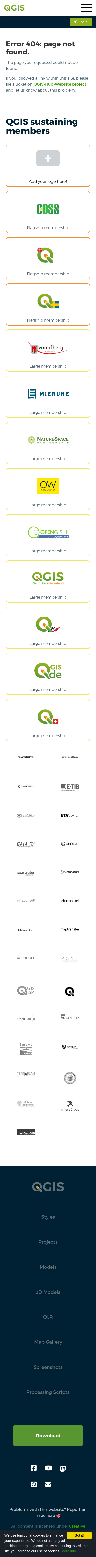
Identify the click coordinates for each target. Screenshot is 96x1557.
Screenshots (48, 1367)
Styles (48, 1217)
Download (48, 1435)
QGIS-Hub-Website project (60, 84)
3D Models (48, 1292)
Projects (48, 1242)
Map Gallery (48, 1342)
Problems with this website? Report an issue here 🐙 (48, 1512)
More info (68, 1551)
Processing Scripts (48, 1392)
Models (48, 1267)
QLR (48, 1317)
